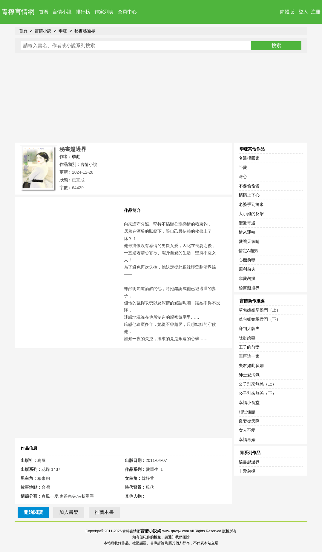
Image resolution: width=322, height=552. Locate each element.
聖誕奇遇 (247, 223)
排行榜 (83, 11)
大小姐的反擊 (251, 213)
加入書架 (68, 512)
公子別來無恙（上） (257, 384)
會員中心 (127, 11)
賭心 (243, 176)
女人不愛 (247, 430)
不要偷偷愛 (249, 186)
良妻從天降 (249, 421)
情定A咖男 (248, 250)
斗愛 (243, 167)
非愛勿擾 (247, 278)
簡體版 (287, 11)
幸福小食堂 (249, 402)
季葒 (63, 30)
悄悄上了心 (249, 195)
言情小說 (62, 11)
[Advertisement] (161, 98)
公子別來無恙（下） (257, 393)
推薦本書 (104, 512)
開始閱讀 (33, 512)
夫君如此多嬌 (251, 365)
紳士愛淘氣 (249, 374)
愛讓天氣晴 (249, 241)
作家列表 (104, 11)
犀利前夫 (247, 269)
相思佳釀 (247, 411)
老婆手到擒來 (251, 204)
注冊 (316, 11)
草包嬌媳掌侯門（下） (259, 319)
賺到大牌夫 (249, 328)
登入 (303, 11)
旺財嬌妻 (247, 337)
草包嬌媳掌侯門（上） (259, 310)
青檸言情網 (17, 12)
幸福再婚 (247, 439)
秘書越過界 (84, 30)
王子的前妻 (249, 347)
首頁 (43, 11)
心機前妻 (247, 260)
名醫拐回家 (249, 158)
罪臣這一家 (249, 356)
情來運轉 (247, 232)
